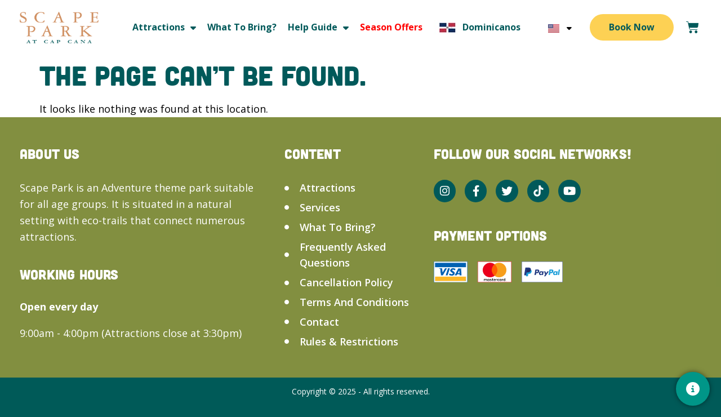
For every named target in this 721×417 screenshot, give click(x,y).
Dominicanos (477, 27)
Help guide (318, 27)
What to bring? (242, 27)
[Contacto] (693, 389)
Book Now (632, 27)
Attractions (164, 27)
